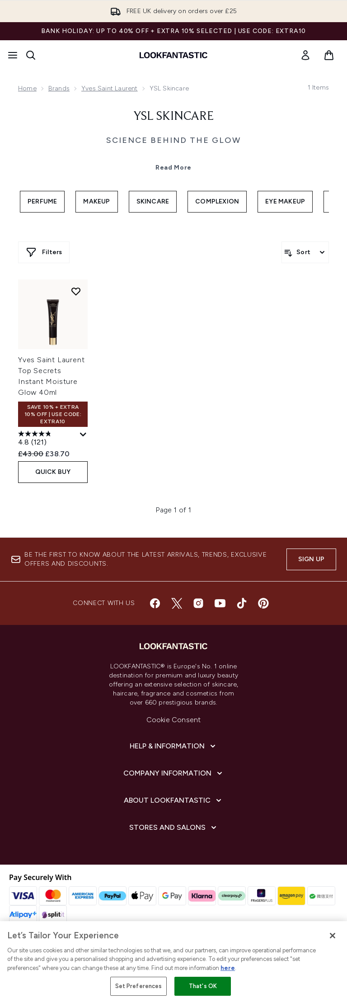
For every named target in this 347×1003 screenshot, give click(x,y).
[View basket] (329, 55)
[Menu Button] (12, 55)
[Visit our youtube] (220, 603)
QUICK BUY (53, 472)
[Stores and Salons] (173, 827)
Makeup (96, 201)
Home (27, 88)
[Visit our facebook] (155, 603)
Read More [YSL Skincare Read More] (173, 167)
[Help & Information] (173, 746)
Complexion (217, 201)
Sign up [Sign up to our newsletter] (311, 559)
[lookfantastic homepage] (173, 55)
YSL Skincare (173, 116)
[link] (305, 55)
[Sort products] (305, 252)
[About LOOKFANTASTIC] (173, 800)
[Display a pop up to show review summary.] (83, 434)
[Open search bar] (30, 55)
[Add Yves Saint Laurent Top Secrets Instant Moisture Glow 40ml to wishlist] (76, 291)
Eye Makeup (285, 201)
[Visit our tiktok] (242, 603)
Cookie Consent (173, 719)
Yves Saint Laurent (109, 88)
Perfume (42, 201)
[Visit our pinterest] (263, 603)
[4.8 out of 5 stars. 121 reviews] (48, 439)
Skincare (152, 201)
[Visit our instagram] (198, 603)
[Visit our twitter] (177, 603)
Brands (59, 88)
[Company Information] (173, 773)
